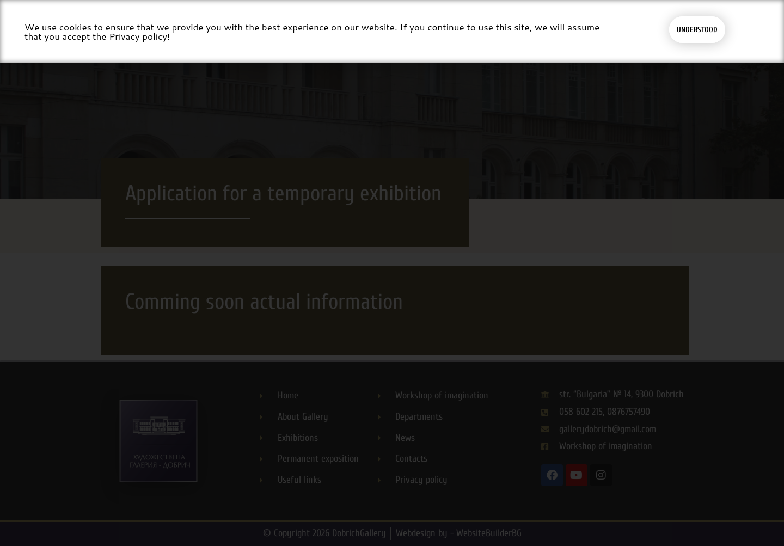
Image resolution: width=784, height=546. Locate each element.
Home (112, 39)
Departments (537, 39)
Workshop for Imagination (439, 39)
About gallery (175, 39)
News (598, 39)
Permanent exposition (332, 39)
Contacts (646, 39)
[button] (705, 39)
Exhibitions (250, 39)
